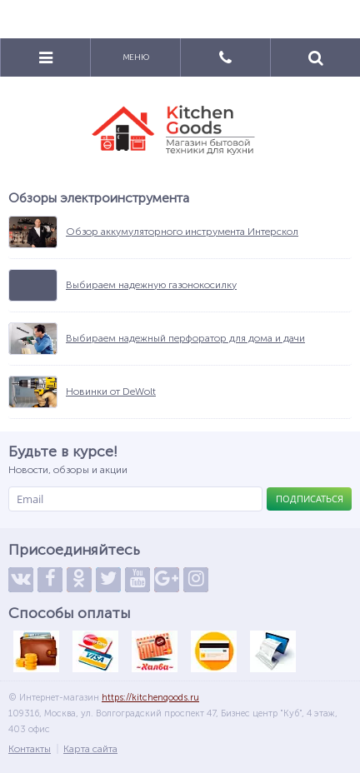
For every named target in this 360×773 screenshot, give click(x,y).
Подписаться (309, 498)
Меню (135, 57)
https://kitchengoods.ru (150, 697)
